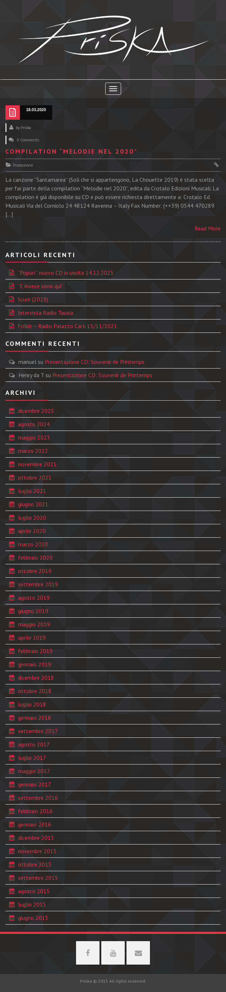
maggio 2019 (34, 624)
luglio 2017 (32, 757)
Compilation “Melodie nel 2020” (71, 151)
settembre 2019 (38, 584)
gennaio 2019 (34, 664)
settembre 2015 (38, 877)
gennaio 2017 (34, 784)
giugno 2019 (33, 610)
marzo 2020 (33, 544)
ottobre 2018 (35, 691)
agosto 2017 (34, 744)
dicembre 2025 (36, 410)
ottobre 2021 (35, 477)
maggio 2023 (34, 437)
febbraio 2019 (35, 650)
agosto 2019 (34, 597)
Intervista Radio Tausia (45, 312)
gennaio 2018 (34, 717)
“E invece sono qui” (40, 286)
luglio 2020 (32, 517)
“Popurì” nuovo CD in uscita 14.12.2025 (66, 272)
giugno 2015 (33, 917)
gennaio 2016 (34, 824)
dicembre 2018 (36, 677)
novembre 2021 (37, 464)
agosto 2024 (34, 424)
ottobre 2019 (35, 570)
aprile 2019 (32, 637)
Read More (208, 228)
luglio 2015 (32, 904)
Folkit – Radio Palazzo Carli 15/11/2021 (67, 326)
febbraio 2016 (35, 811)
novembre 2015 (37, 851)
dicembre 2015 (36, 837)
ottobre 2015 (35, 864)
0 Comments (28, 139)
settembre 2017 (38, 731)
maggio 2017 (34, 771)
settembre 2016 (38, 797)
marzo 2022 (33, 450)
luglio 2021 (32, 490)
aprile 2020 (32, 530)
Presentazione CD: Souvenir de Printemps (95, 361)
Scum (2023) (33, 299)
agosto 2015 (34, 891)
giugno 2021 (33, 504)
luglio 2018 (32, 704)
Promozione (23, 165)
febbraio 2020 (35, 557)
